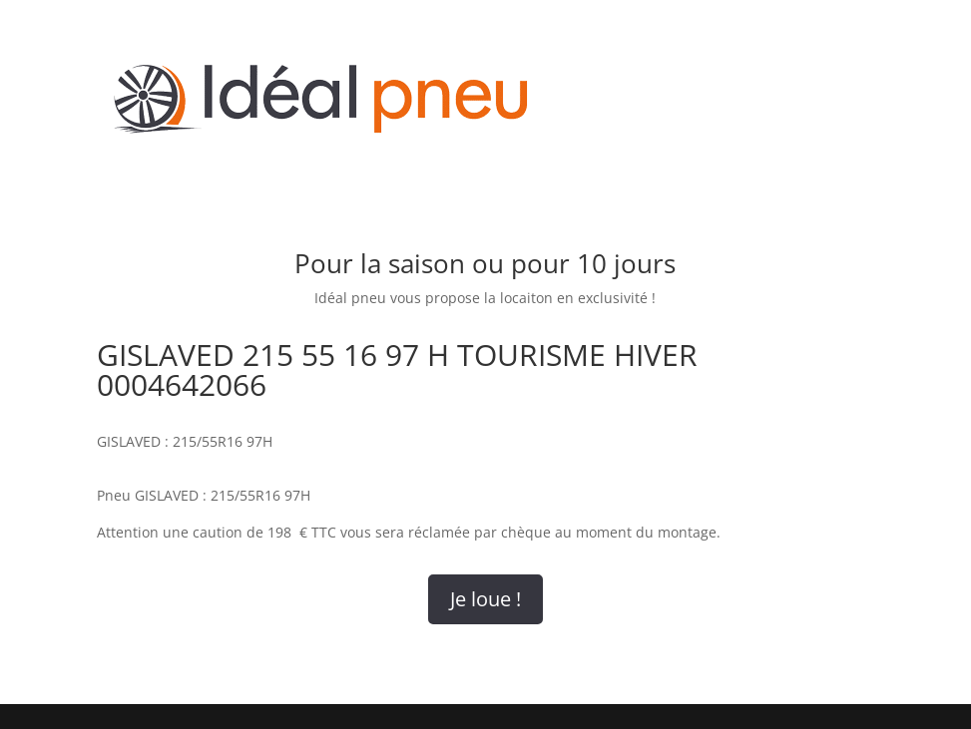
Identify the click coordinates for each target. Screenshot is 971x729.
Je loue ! (485, 598)
